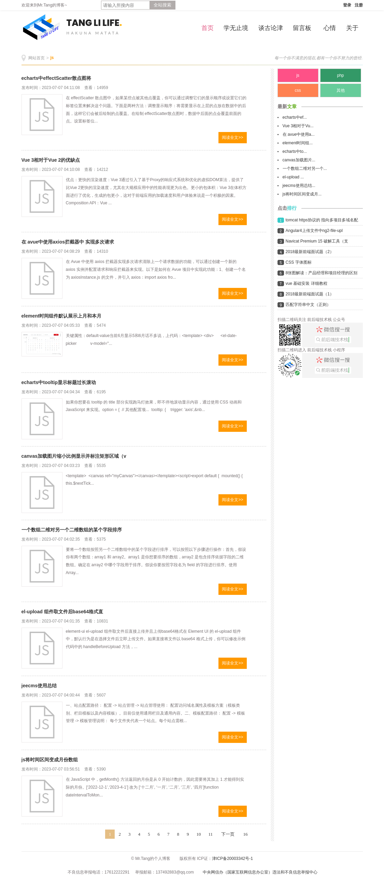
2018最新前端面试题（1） (310, 294)
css (298, 90)
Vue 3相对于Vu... (298, 125)
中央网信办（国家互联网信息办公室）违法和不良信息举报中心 (260, 872)
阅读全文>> (232, 137)
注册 (359, 5)
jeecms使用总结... (299, 185)
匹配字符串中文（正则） (308, 304)
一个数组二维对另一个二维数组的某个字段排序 (72, 529)
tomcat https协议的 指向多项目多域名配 (322, 220)
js (52, 57)
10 (198, 834)
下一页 (227, 834)
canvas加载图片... (299, 160)
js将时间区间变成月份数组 (50, 759)
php (340, 75)
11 (210, 834)
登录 (347, 5)
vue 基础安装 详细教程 (306, 283)
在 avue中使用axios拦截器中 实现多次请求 (68, 242)
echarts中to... (295, 151)
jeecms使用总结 (39, 685)
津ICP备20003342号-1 (232, 858)
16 (245, 834)
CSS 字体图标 (299, 262)
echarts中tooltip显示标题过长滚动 (59, 382)
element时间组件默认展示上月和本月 (62, 316)
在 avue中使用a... (299, 134)
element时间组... (298, 143)
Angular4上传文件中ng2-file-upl (314, 230)
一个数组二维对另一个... (305, 168)
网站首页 (36, 58)
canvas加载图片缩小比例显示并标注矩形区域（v (74, 456)
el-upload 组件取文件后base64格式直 (62, 611)
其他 (341, 90)
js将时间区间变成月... (302, 194)
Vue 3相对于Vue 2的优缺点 (51, 160)
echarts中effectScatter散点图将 (56, 78)
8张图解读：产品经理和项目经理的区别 (322, 272)
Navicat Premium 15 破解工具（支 (317, 241)
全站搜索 (162, 5)
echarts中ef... (295, 117)
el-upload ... (293, 177)
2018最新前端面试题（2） (310, 251)
